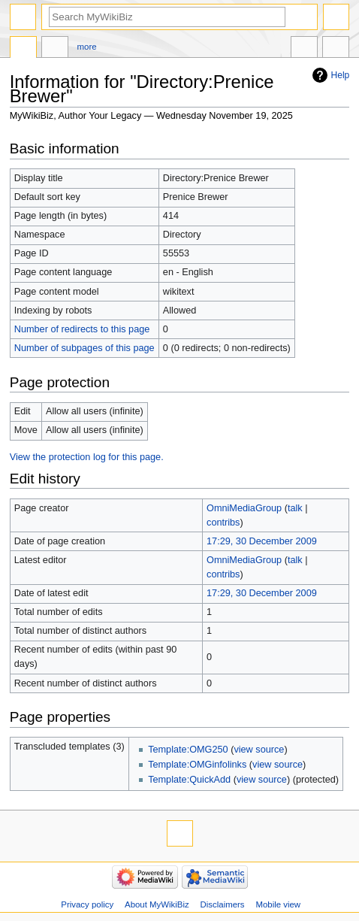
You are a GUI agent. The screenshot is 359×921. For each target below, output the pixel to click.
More (87, 46)
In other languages (304, 49)
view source (259, 749)
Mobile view (277, 904)
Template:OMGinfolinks (197, 764)
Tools (335, 49)
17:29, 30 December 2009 (262, 541)
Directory (23, 49)
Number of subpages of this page (84, 348)
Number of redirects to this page (82, 329)
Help (340, 75)
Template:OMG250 (188, 749)
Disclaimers (223, 904)
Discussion (55, 49)
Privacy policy (87, 904)
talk (295, 508)
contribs (223, 522)
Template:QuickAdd (189, 779)
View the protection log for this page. (87, 457)
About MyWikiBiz (157, 904)
